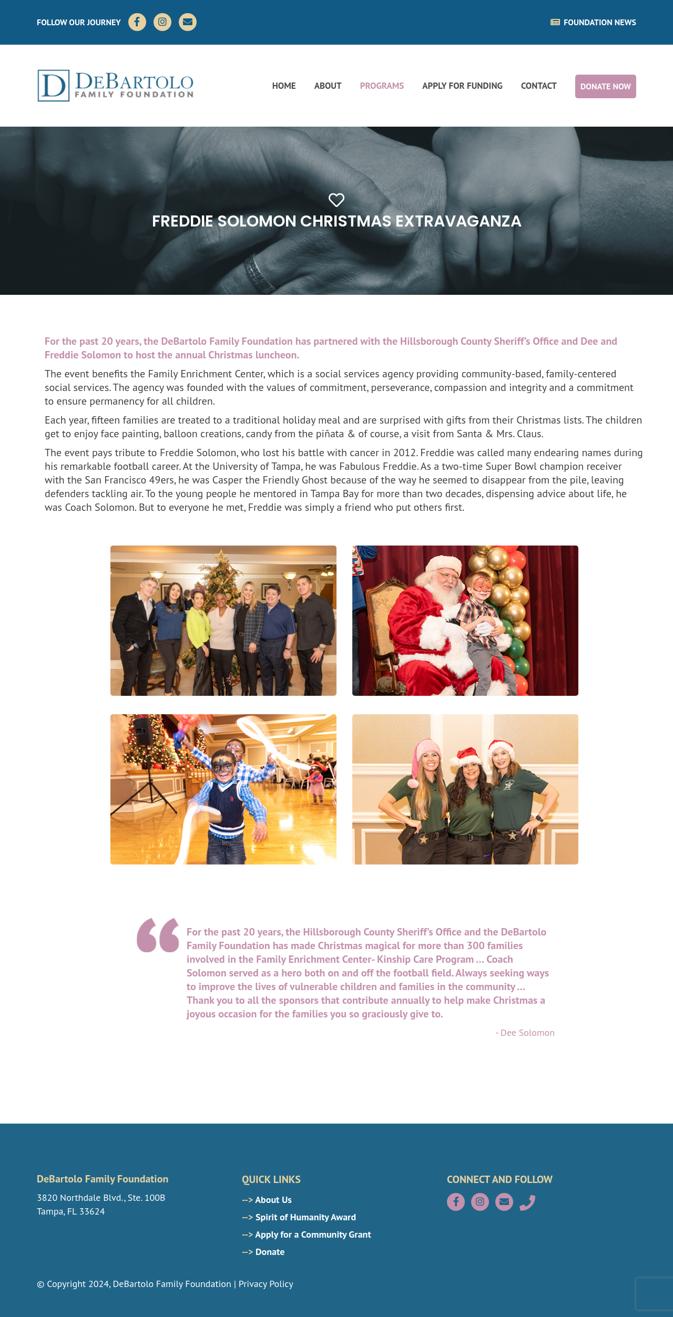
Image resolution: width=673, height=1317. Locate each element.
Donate (263, 1252)
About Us (267, 1199)
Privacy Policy (266, 1284)
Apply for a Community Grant (306, 1234)
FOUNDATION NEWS (593, 22)
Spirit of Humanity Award (299, 1217)
